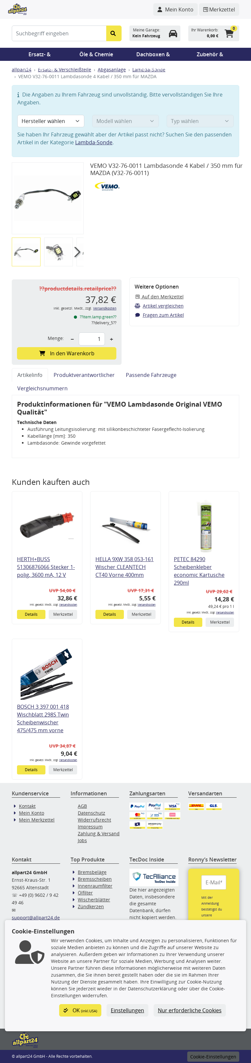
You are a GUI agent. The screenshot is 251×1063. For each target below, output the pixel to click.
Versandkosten (104, 308)
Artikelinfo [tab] (29, 375)
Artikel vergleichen (159, 306)
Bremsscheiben (95, 879)
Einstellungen (127, 1010)
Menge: (56, 338)
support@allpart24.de (36, 917)
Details (31, 614)
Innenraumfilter (95, 886)
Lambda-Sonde (93, 142)
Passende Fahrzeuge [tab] (151, 375)
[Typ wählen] (200, 121)
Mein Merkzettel (37, 820)
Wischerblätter (94, 899)
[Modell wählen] (125, 121)
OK (80, 1010)
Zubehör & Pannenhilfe (210, 56)
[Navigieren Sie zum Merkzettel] (219, 9)
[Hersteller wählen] (50, 121)
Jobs (82, 840)
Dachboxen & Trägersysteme (153, 56)
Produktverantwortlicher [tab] (84, 375)
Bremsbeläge (92, 872)
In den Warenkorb (66, 353)
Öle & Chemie (96, 54)
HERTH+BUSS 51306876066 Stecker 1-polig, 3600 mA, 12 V (46, 567)
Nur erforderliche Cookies (190, 1010)
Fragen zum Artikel (159, 315)
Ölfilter (85, 893)
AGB (82, 806)
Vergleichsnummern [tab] (42, 388)
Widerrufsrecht (94, 820)
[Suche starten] (114, 33)
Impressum (90, 827)
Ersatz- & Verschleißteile (39, 56)
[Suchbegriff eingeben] (59, 33)
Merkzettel (63, 614)
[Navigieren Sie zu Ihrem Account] (175, 9)
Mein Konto (31, 813)
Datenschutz (91, 813)
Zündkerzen (91, 906)
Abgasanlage (112, 69)
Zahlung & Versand (99, 833)
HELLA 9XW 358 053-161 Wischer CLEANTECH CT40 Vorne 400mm (124, 567)
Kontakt (27, 806)
